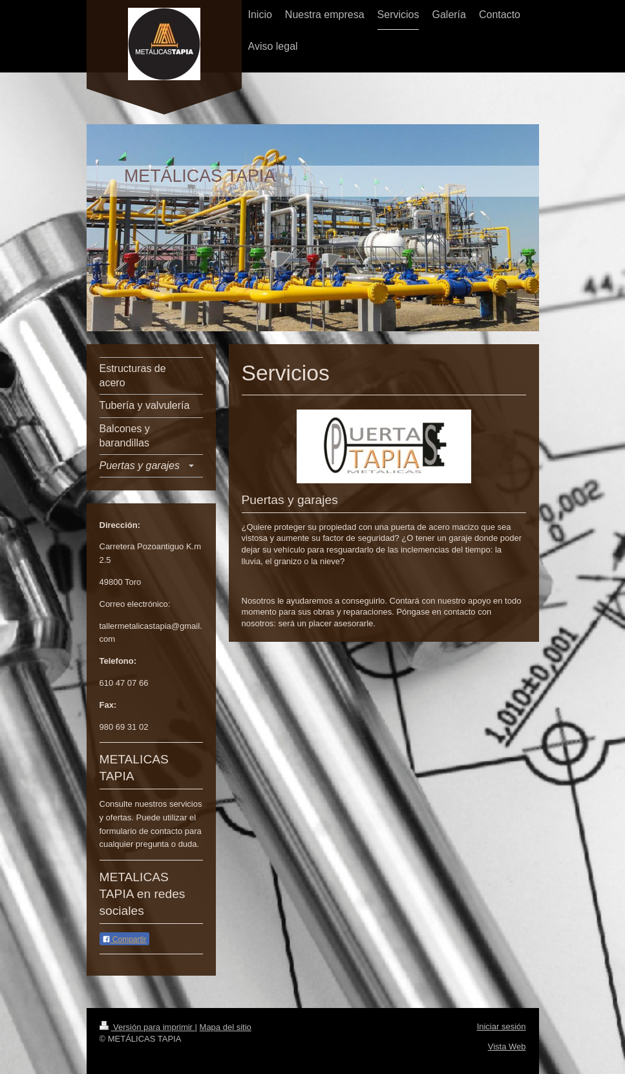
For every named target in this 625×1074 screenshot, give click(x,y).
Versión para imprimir (147, 1027)
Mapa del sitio (225, 1027)
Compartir (124, 939)
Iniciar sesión (501, 1026)
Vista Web (507, 1046)
